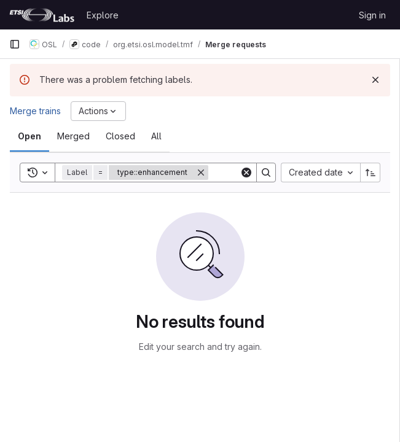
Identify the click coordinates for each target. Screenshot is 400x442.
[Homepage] (42, 15)
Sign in (372, 15)
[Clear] (246, 172)
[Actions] (98, 111)
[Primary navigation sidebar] (15, 44)
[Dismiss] (375, 79)
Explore (103, 15)
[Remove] (201, 172)
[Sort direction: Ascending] (370, 172)
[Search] (266, 172)
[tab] (29, 136)
